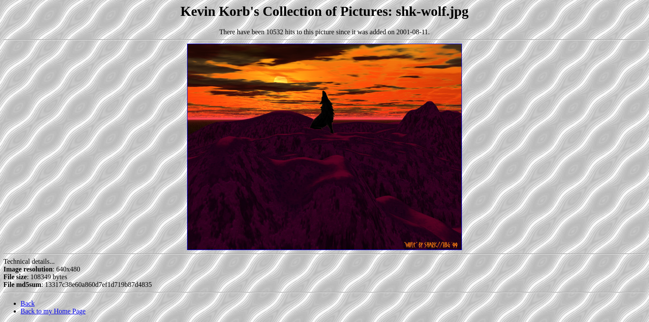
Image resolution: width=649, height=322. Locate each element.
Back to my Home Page (53, 311)
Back (28, 303)
